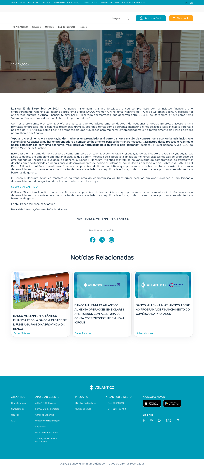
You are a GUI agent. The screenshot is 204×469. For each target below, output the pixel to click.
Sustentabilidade (110, 2)
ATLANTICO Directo (45, 403)
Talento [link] (83, 27)
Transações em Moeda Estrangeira (46, 440)
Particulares (18, 2)
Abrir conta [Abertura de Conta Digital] (181, 18)
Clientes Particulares (85, 403)
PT (187, 3)
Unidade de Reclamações (47, 421)
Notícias (15, 415)
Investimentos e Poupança (67, 2)
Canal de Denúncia (44, 415)
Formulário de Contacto (47, 409)
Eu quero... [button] (120, 18)
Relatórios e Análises (133, 2)
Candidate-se (17, 409)
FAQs (13, 421)
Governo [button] (36, 27)
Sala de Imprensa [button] (66, 27)
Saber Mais (20, 333)
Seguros (46, 2)
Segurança (40, 426)
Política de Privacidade (46, 432)
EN (191, 3)
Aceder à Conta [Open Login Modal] (151, 18)
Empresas (33, 2)
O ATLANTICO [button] (20, 27)
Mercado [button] (49, 27)
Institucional (91, 2)
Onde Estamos (18, 403)
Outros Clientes (83, 409)
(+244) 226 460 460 (116, 409)
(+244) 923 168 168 (115, 403)
